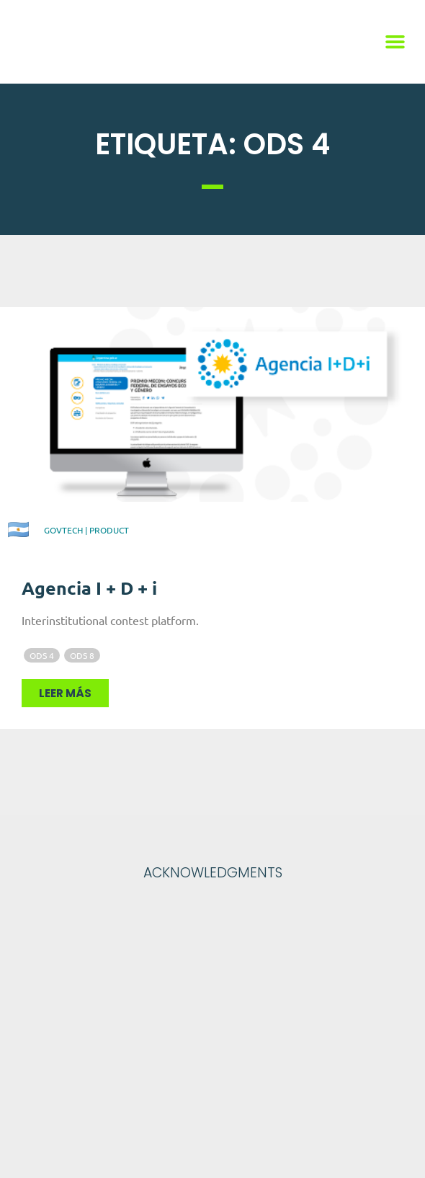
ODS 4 (42, 655)
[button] (395, 42)
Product (109, 530)
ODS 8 (82, 655)
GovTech (63, 530)
